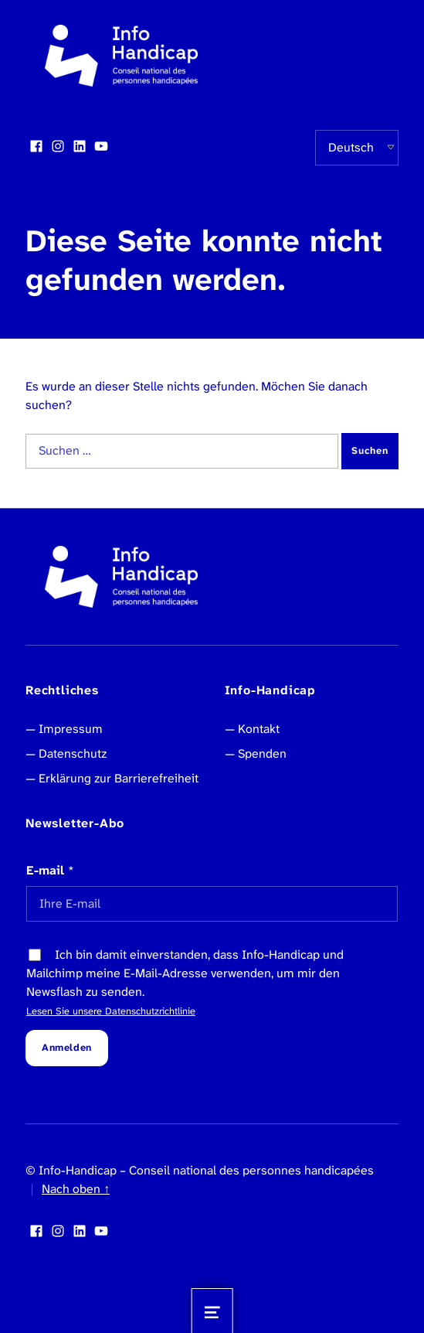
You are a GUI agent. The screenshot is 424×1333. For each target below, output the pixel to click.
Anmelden (67, 1047)
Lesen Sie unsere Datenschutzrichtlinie (110, 1011)
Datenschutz (73, 753)
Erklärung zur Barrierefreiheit (118, 778)
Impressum (71, 729)
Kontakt (259, 729)
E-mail (50, 870)
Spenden (262, 753)
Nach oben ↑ (76, 1189)
